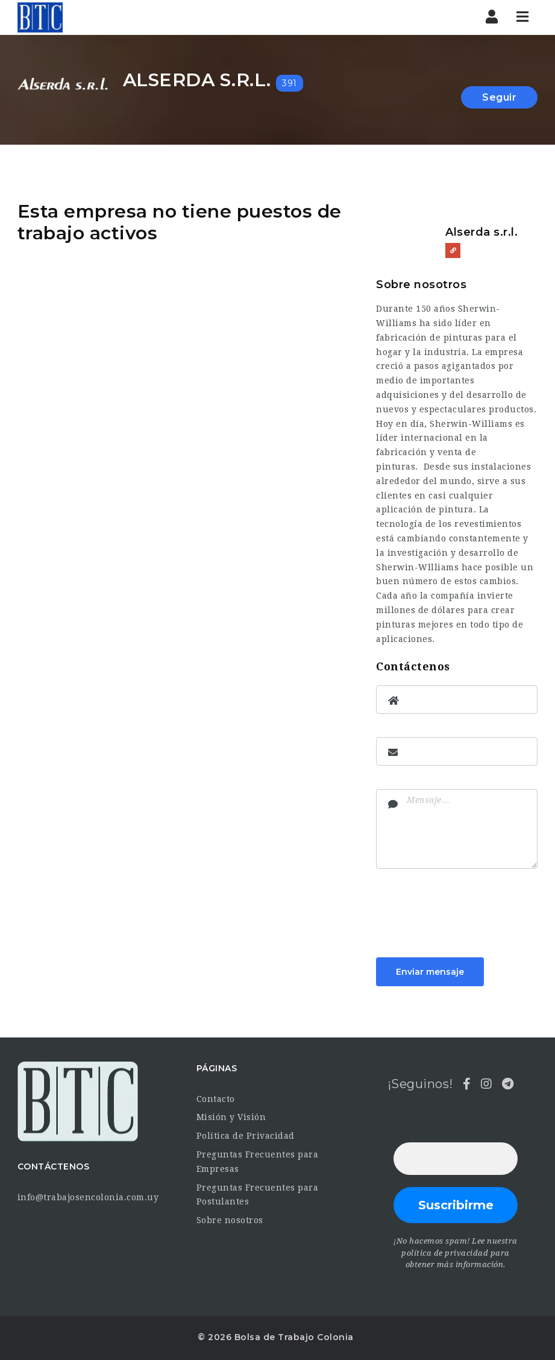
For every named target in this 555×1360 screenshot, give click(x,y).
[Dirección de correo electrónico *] (456, 1158)
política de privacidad (444, 1253)
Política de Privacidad (245, 1136)
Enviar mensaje (430, 971)
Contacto (215, 1099)
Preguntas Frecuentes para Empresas (257, 1162)
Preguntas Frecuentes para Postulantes (257, 1195)
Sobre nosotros (229, 1220)
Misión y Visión (231, 1117)
